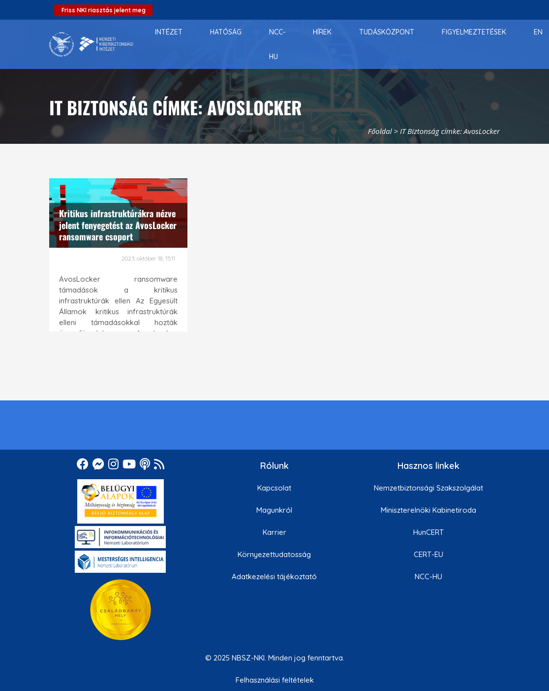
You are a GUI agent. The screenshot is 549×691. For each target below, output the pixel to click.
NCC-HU (428, 576)
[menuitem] (168, 32)
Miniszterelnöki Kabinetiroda (428, 510)
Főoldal (380, 131)
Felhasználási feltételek (275, 680)
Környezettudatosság (274, 554)
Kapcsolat (274, 488)
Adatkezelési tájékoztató (274, 576)
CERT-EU (428, 554)
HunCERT (428, 532)
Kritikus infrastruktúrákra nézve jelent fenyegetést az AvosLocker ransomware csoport (118, 225)
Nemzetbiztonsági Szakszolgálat (428, 488)
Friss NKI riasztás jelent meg (103, 10)
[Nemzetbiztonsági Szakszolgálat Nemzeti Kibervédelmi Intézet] (91, 44)
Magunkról (274, 510)
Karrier (274, 532)
